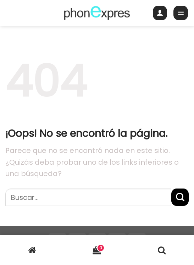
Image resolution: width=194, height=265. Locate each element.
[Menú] (180, 13)
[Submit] (180, 197)
